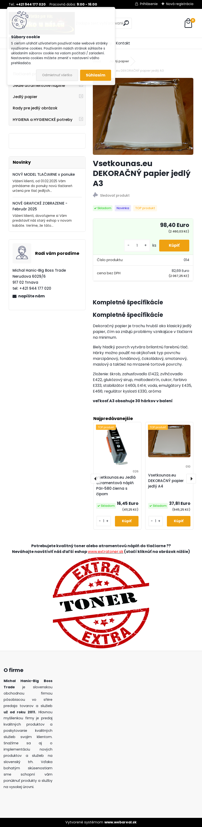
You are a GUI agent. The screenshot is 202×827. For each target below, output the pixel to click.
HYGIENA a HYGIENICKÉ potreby (42, 119)
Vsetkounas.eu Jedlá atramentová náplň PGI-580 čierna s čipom (116, 485)
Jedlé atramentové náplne (39, 85)
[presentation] (95, 478)
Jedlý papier (25, 97)
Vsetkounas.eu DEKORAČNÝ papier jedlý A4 (166, 481)
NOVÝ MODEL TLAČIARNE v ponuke (44, 174)
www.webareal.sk (120, 822)
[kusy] (137, 245)
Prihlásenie (149, 3)
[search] (126, 23)
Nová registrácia (179, 3)
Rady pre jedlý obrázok (35, 108)
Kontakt (123, 43)
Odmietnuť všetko (57, 75)
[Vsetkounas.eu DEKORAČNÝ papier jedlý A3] (143, 116)
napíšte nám (31, 296)
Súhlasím (95, 75)
